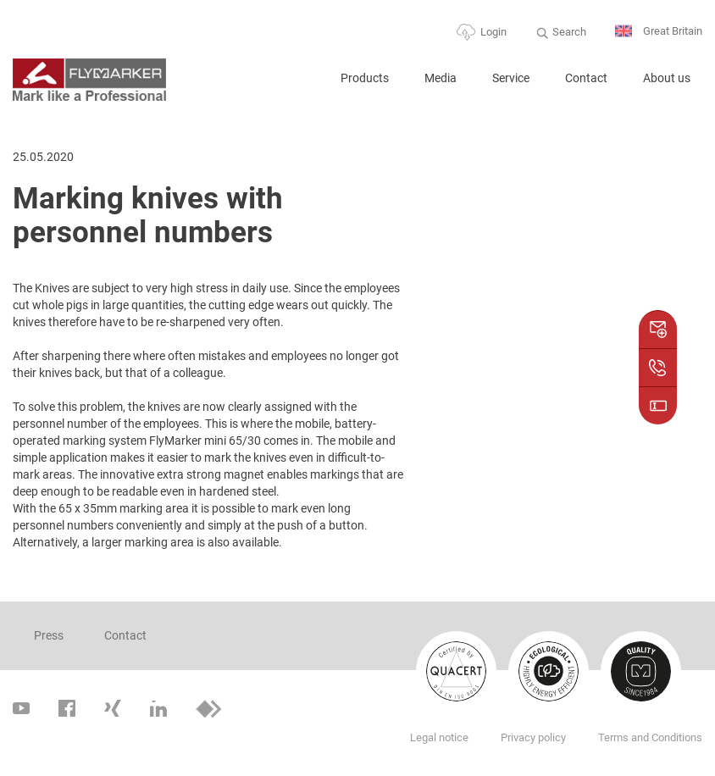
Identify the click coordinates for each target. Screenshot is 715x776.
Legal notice (439, 737)
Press (49, 635)
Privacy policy (533, 737)
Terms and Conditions (650, 737)
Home (302, 85)
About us (666, 78)
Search (569, 31)
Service (510, 78)
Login (493, 31)
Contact (586, 78)
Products (365, 78)
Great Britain (658, 32)
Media (440, 78)
